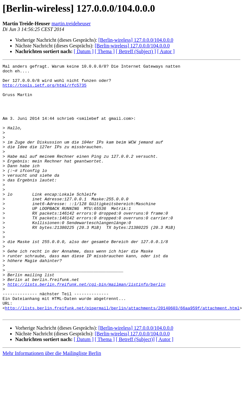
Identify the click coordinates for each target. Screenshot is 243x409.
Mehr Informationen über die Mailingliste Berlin (52, 403)
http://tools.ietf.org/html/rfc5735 (44, 90)
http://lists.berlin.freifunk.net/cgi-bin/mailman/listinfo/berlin (86, 329)
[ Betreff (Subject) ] (136, 51)
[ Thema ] (105, 51)
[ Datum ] (83, 51)
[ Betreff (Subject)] (135, 389)
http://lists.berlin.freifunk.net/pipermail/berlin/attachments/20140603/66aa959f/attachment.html (122, 357)
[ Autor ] (166, 51)
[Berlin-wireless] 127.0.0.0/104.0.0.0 (135, 40)
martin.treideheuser (71, 23)
